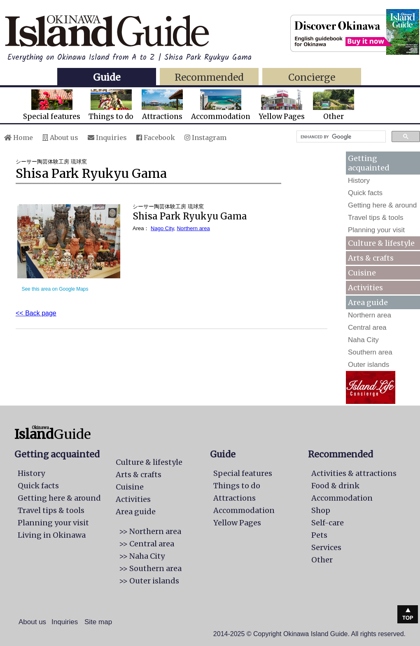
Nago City (162, 228)
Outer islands (368, 364)
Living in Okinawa (52, 535)
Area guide (136, 511)
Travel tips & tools (375, 218)
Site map (98, 622)
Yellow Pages (282, 105)
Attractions (162, 105)
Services (326, 547)
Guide (106, 77)
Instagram (205, 137)
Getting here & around (382, 205)
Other (333, 105)
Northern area (193, 228)
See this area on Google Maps (54, 289)
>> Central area (146, 543)
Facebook (155, 137)
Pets (319, 535)
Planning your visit (376, 230)
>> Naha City (142, 556)
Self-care (327, 522)
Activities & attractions (354, 473)
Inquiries (107, 137)
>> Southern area (150, 568)
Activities (365, 287)
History (359, 180)
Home (18, 137)
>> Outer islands (149, 580)
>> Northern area (150, 531)
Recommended (209, 77)
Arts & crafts (371, 258)
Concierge (311, 77)
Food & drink (335, 485)
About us (60, 137)
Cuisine (362, 273)
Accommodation (220, 105)
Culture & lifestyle (381, 243)
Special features (51, 105)
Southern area (370, 352)
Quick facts (365, 193)
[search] (340, 136)
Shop (320, 510)
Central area (367, 327)
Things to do (111, 105)
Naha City (363, 340)
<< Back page (36, 313)
